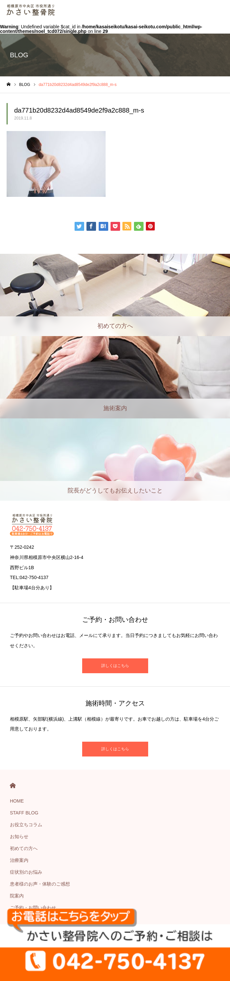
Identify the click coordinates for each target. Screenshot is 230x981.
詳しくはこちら (115, 665)
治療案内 (19, 860)
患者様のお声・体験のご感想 (40, 884)
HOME (13, 785)
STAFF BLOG (24, 812)
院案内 (17, 895)
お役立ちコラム (26, 824)
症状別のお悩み (26, 872)
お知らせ (19, 836)
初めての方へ (24, 848)
